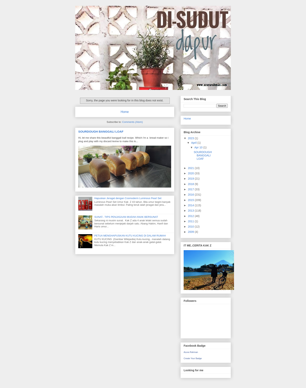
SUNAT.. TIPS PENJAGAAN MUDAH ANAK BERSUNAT (126, 216)
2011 (191, 221)
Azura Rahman (191, 352)
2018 (191, 184)
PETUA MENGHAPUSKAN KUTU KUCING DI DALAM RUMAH (130, 235)
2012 (191, 216)
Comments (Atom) (132, 121)
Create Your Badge (193, 358)
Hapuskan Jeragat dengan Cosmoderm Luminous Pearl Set (127, 198)
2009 (191, 231)
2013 (191, 210)
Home (125, 111)
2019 (191, 178)
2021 (191, 168)
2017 (191, 189)
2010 (191, 226)
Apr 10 (198, 147)
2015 (191, 200)
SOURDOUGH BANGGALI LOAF (100, 131)
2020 (191, 173)
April (194, 142)
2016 (191, 194)
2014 (191, 205)
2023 (191, 138)
